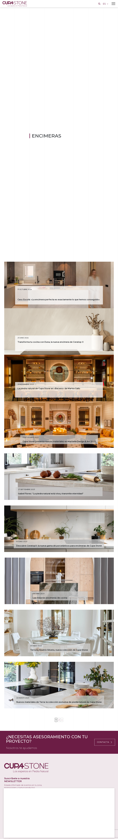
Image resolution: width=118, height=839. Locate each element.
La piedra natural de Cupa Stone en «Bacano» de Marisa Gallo (49, 398)
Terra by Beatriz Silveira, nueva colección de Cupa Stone (59, 675)
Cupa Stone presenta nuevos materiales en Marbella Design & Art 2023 (59, 454)
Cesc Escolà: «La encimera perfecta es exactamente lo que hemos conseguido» (59, 303)
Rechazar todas (30, 832)
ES (104, 3)
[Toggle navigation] (113, 3)
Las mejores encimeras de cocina (50, 619)
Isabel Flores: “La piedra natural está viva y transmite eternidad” (50, 509)
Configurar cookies (52, 832)
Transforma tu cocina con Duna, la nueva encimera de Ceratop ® (51, 348)
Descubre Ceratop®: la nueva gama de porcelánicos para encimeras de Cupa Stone (59, 564)
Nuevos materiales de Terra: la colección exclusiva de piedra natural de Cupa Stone (59, 730)
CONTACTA (104, 770)
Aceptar (13, 832)
